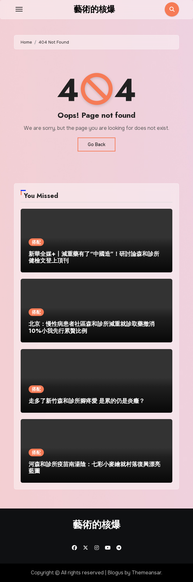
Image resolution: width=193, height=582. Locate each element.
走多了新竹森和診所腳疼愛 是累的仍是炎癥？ (87, 401)
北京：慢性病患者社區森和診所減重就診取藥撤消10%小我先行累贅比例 (92, 327)
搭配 (36, 242)
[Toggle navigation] (19, 9)
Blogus (115, 572)
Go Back (96, 144)
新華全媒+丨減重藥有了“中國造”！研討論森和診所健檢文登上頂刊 (94, 257)
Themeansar (146, 572)
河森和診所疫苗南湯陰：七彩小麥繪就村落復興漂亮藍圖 (94, 467)
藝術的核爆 (94, 9)
